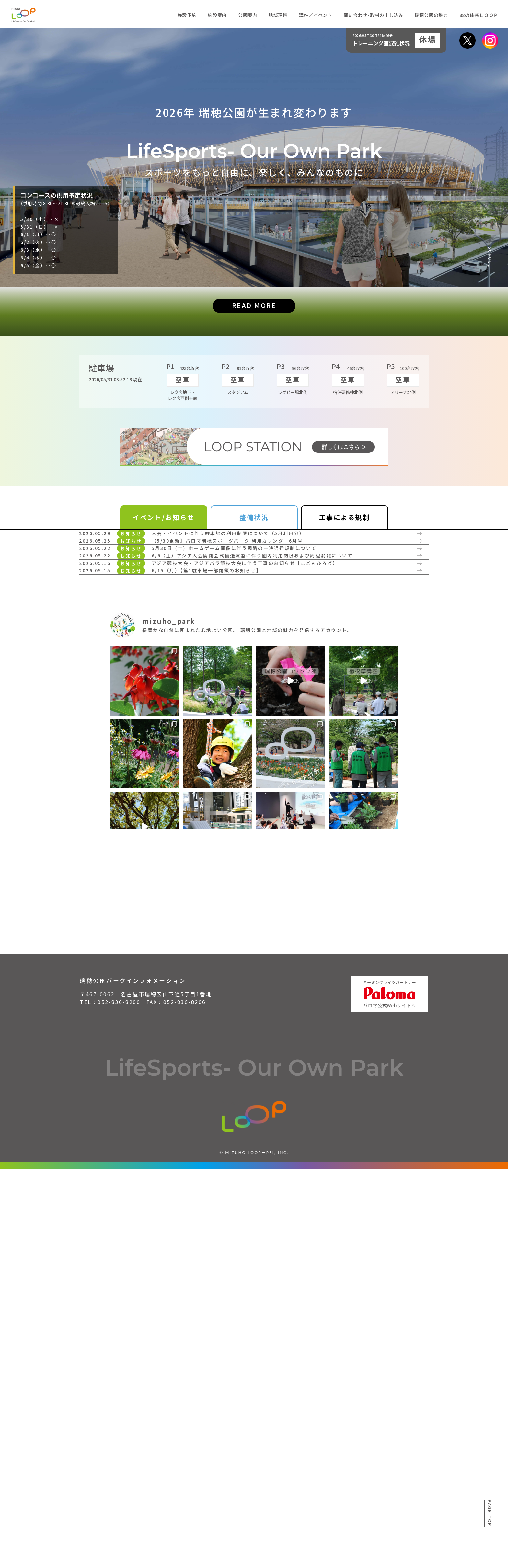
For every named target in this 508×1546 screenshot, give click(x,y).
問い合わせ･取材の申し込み (373, 15)
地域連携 (278, 15)
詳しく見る (110, 602)
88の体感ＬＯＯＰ (478, 15)
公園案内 (247, 15)
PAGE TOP (490, 1513)
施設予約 (187, 15)
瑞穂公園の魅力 (431, 15)
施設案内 (217, 15)
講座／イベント (315, 15)
